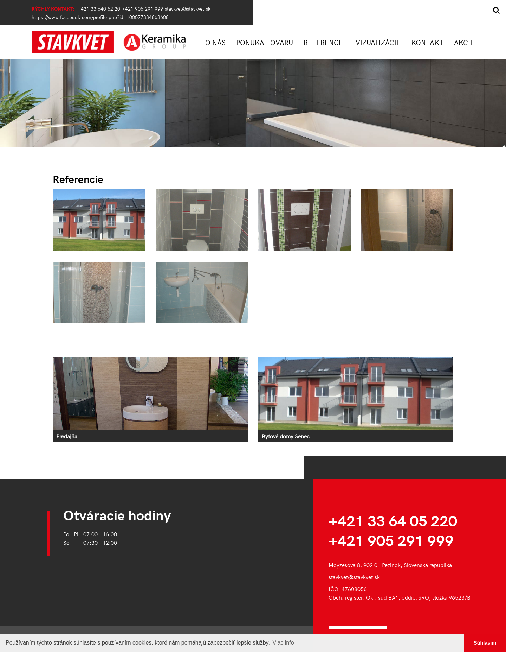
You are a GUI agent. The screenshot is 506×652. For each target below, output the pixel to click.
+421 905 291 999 (142, 8)
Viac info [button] (283, 643)
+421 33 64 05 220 (393, 520)
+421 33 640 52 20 (99, 8)
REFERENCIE (324, 42)
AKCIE (464, 42)
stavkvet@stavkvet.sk (187, 8)
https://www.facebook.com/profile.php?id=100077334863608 (100, 16)
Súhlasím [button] (485, 643)
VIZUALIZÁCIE (378, 42)
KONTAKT (427, 42)
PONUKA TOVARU (264, 42)
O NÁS (215, 42)
